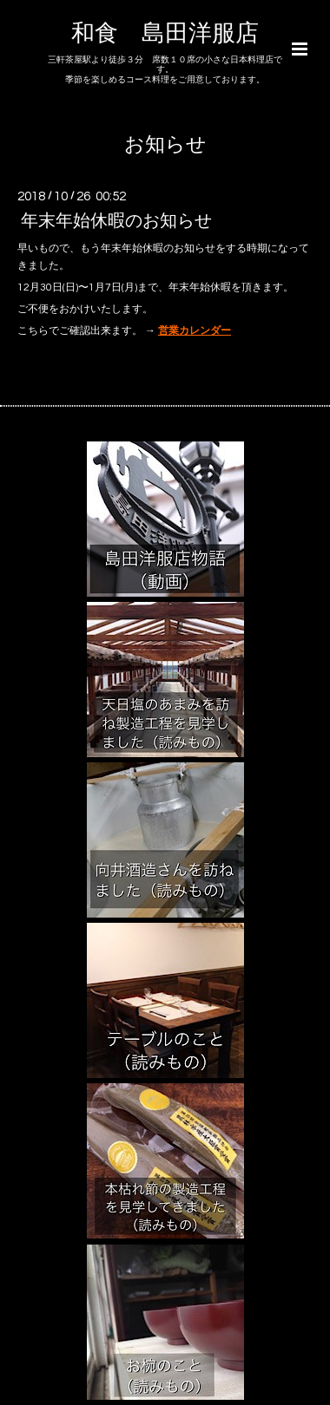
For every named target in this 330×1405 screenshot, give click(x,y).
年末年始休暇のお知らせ (116, 221)
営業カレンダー (194, 331)
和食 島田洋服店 (165, 34)
